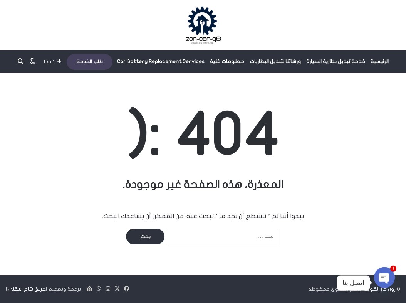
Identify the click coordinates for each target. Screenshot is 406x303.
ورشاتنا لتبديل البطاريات (275, 61)
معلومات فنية (227, 61)
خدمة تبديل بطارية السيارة (335, 61)
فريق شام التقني (26, 289)
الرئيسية (380, 61)
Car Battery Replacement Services (161, 61)
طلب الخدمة (89, 61)
